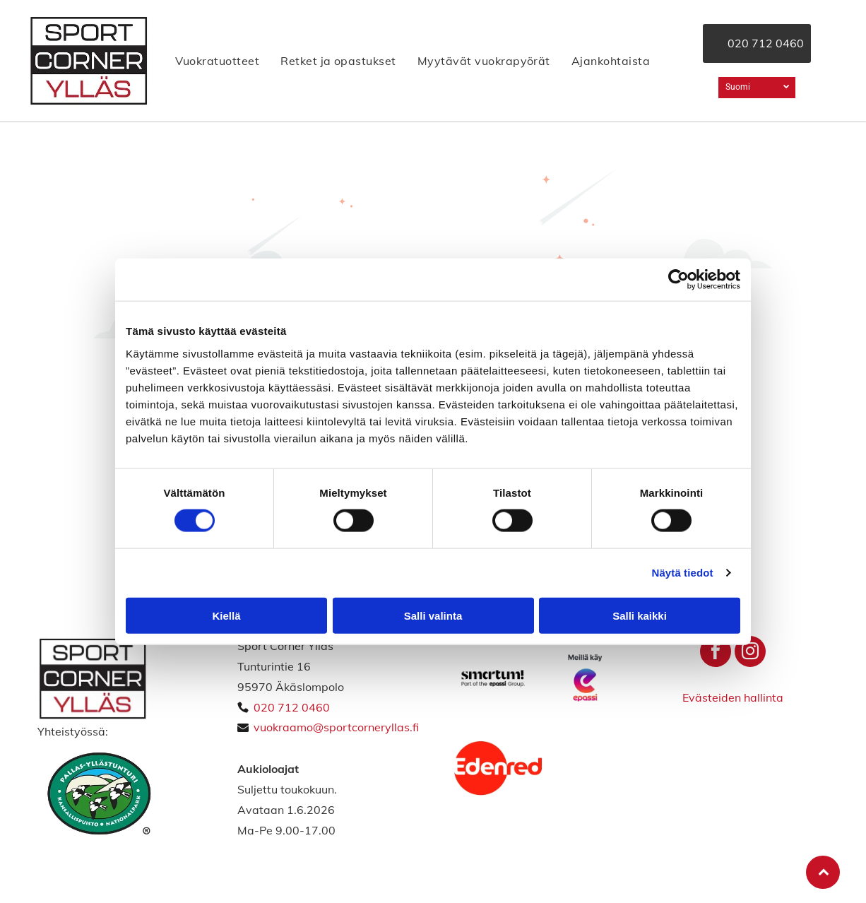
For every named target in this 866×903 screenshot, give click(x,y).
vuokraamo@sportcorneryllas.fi (336, 727)
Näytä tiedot (682, 573)
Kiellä (226, 615)
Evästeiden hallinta (732, 697)
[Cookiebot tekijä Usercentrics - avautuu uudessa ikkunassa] (678, 279)
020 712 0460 (292, 707)
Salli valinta (433, 615)
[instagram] (750, 653)
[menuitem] (217, 60)
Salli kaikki (639, 615)
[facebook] (715, 653)
